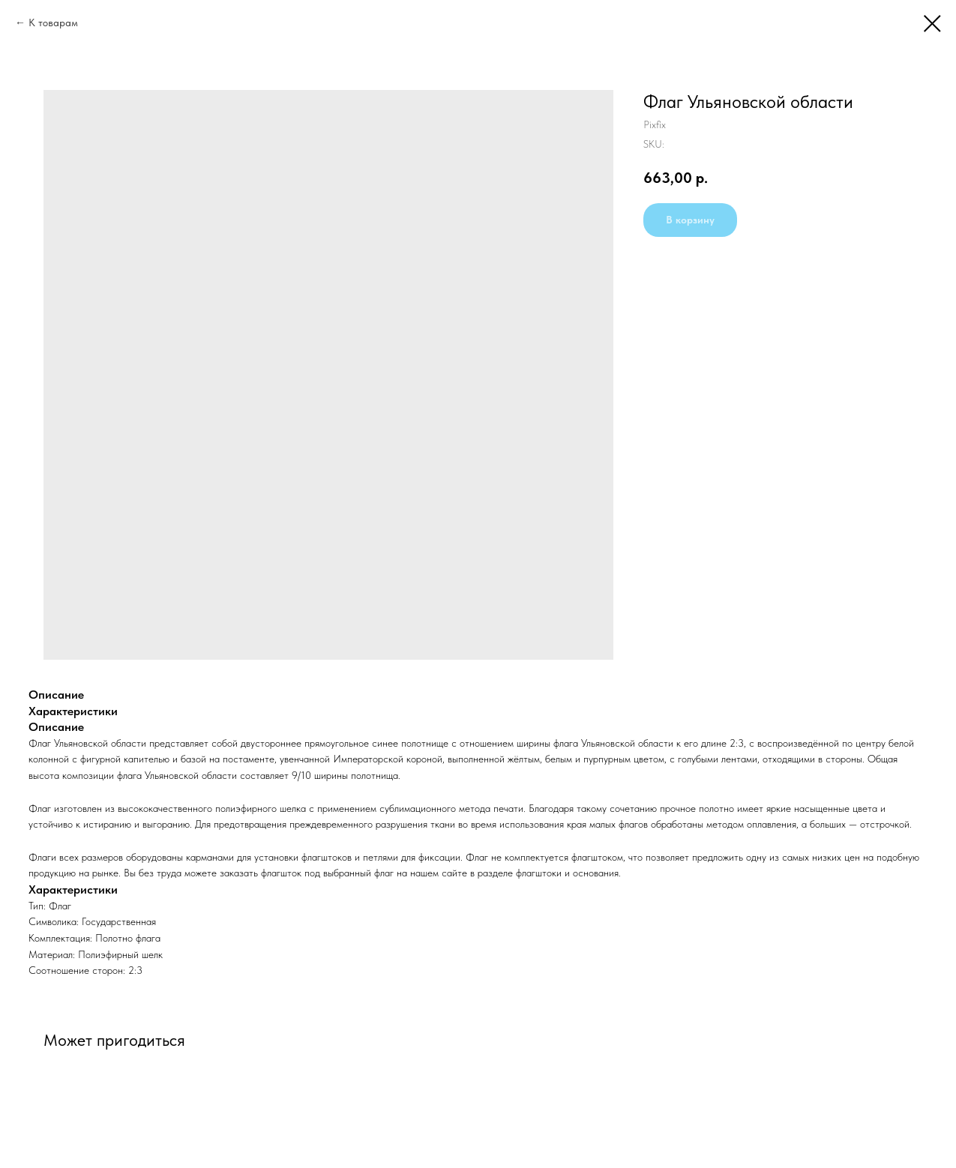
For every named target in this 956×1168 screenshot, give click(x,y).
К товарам (53, 22)
